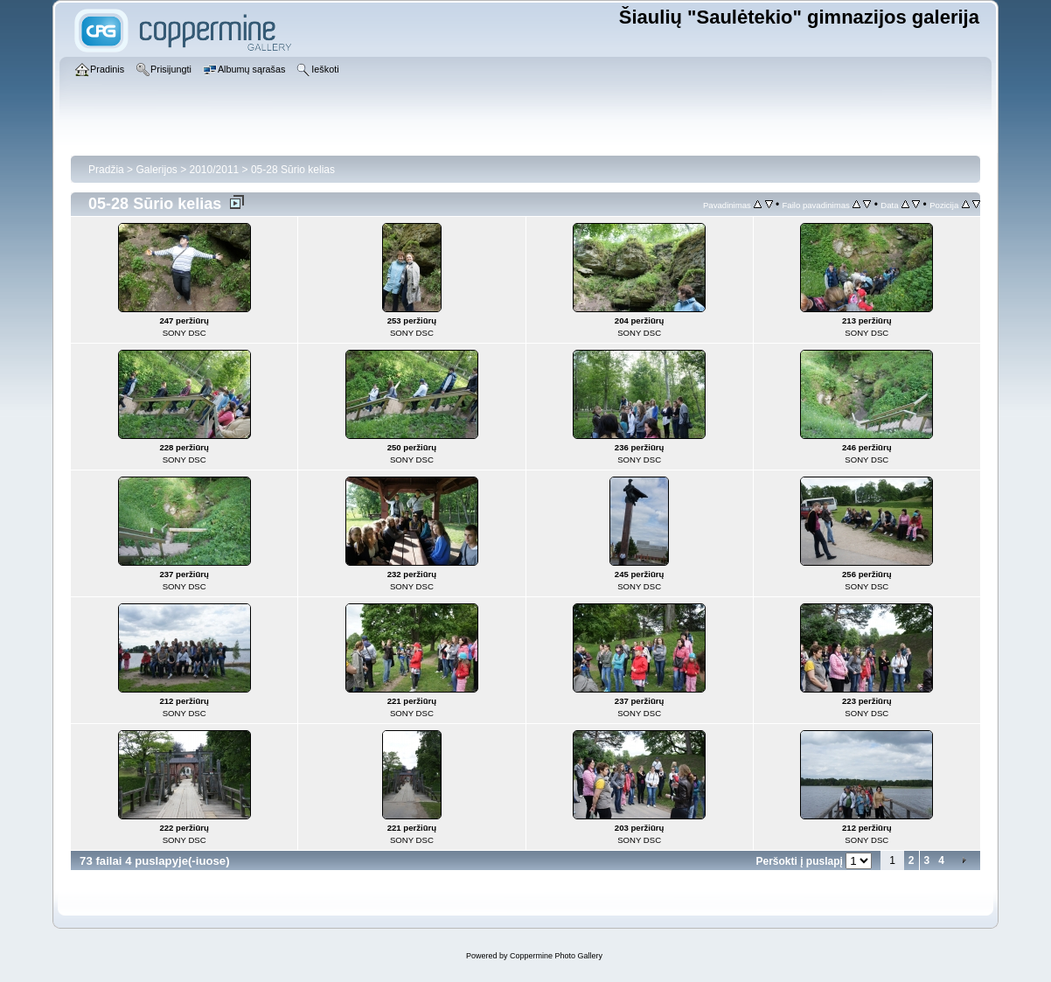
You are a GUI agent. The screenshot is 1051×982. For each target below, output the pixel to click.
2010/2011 (215, 170)
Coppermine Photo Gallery (556, 955)
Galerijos (156, 170)
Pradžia (106, 170)
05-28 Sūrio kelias (293, 170)
